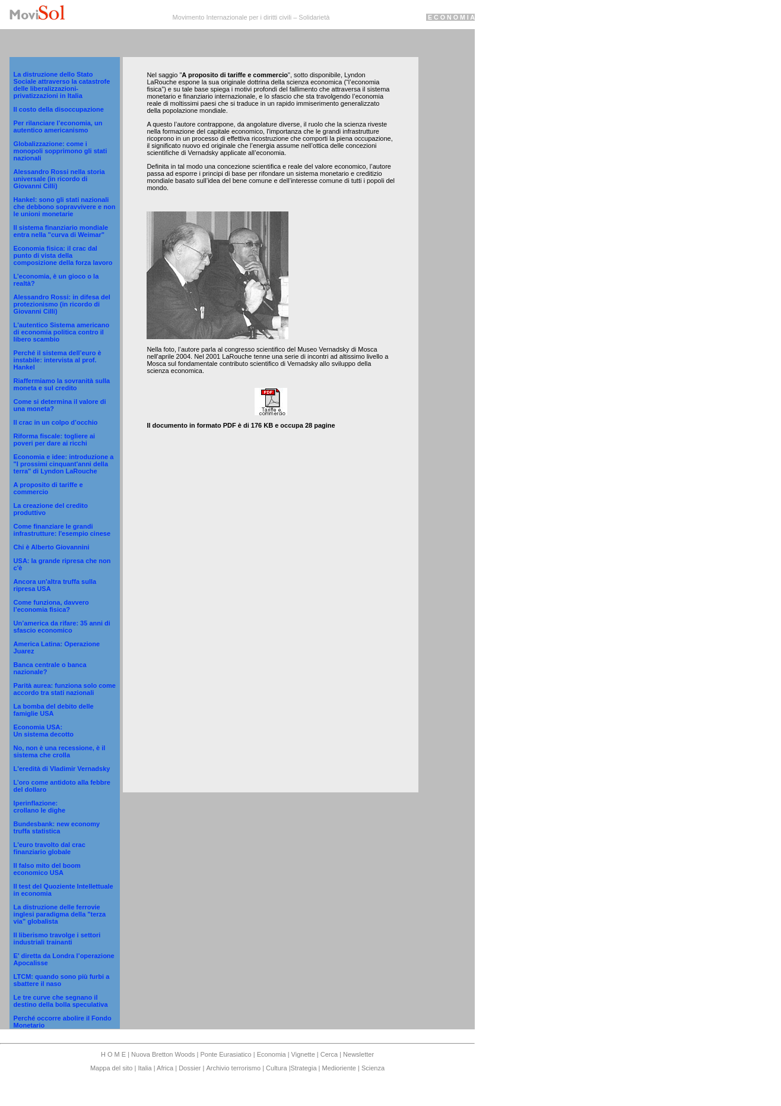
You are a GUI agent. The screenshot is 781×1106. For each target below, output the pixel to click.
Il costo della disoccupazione (59, 109)
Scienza (373, 1068)
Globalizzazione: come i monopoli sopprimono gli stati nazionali (60, 151)
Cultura (277, 1068)
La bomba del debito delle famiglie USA (54, 710)
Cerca (329, 1054)
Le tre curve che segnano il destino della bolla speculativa (61, 1001)
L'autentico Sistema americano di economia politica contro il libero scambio (62, 332)
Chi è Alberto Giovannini (52, 547)
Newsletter (358, 1054)
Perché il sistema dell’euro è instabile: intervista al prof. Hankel (57, 360)
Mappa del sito (112, 1068)
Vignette (303, 1054)
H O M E (114, 1054)
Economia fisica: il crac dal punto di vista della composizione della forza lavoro (63, 255)
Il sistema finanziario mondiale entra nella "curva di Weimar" (61, 231)
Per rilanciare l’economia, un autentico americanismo (58, 126)
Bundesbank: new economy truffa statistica (57, 827)
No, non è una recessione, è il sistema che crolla (60, 751)
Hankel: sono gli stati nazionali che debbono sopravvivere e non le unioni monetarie (65, 206)
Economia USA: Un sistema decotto (44, 730)
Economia (272, 1054)
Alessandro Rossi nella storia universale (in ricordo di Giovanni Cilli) (59, 178)
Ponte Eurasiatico (225, 1054)
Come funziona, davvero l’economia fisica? (51, 606)
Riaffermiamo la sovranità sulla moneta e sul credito (62, 384)
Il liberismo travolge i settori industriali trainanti (57, 938)
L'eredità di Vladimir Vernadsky (62, 768)
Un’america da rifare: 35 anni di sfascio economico (62, 627)
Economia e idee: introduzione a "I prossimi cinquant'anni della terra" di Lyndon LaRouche (64, 464)
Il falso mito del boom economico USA (47, 869)
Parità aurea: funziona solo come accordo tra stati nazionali (65, 689)
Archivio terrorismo (233, 1068)
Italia (144, 1068)
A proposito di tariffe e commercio (48, 488)
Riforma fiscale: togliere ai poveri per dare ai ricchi (55, 439)
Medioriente (340, 1068)
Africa (165, 1068)
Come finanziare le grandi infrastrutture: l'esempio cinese (62, 530)
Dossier (190, 1068)
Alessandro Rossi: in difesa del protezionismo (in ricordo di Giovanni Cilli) (62, 304)
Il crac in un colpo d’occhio (56, 422)
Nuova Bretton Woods (163, 1054)
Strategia (303, 1068)
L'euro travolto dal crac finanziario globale (49, 848)
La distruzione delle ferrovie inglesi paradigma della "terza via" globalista (60, 914)
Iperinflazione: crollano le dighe (39, 807)
